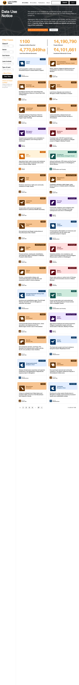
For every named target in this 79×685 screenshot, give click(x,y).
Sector (4, 49)
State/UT (5, 43)
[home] (12, 3)
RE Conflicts (33, 2)
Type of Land (6, 67)
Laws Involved (6, 61)
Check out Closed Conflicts (7, 81)
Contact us (53, 29)
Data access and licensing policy (38, 29)
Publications (41, 2)
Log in (73, 2)
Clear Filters (7, 76)
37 (38, 407)
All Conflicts (25, 2)
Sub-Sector (6, 55)
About (48, 2)
